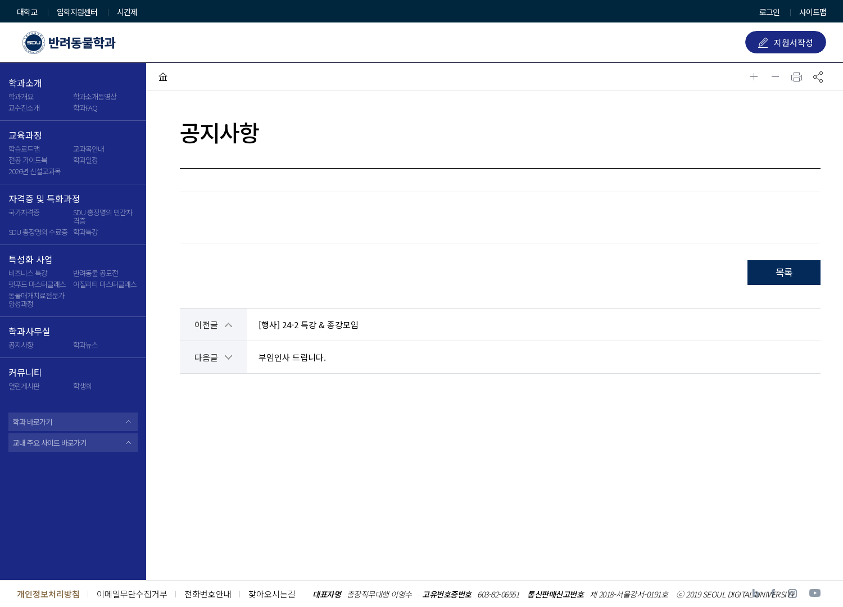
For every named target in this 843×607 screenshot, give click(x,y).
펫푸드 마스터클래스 (37, 284)
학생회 (82, 386)
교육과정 (25, 135)
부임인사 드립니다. (292, 357)
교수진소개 (23, 107)
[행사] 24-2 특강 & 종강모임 (309, 324)
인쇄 (797, 76)
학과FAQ (85, 107)
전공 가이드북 (27, 160)
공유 (818, 76)
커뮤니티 (25, 372)
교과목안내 (88, 148)
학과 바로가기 (32, 421)
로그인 (769, 12)
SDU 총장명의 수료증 (37, 232)
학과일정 (85, 160)
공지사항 (20, 345)
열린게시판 (23, 386)
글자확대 (754, 76)
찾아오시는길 (272, 594)
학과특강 (85, 232)
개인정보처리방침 (48, 594)
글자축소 (775, 76)
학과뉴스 (85, 345)
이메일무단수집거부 (132, 594)
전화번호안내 (208, 594)
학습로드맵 (23, 148)
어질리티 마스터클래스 (105, 284)
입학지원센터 (77, 12)
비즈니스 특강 (27, 273)
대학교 (27, 12)
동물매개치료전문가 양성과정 (36, 299)
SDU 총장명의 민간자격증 (102, 216)
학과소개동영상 (94, 96)
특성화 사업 (30, 259)
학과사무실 (29, 331)
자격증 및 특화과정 (44, 199)
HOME (163, 76)
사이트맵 (812, 12)
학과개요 (20, 96)
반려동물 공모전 (95, 273)
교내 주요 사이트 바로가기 (49, 442)
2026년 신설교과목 (34, 171)
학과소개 (25, 83)
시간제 (127, 12)
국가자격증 (23, 212)
